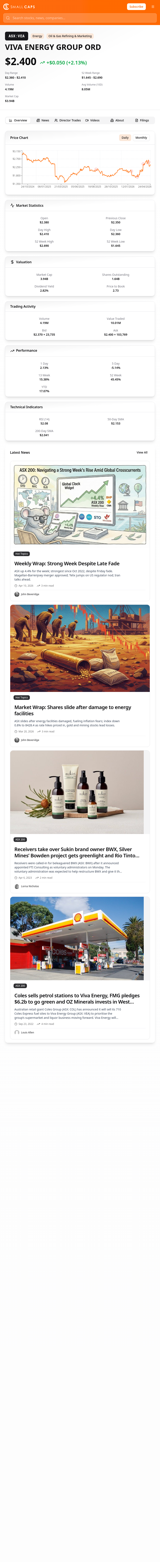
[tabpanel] (80, 587)
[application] (80, 170)
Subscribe (136, 7)
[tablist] (80, 120)
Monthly (141, 138)
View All (142, 452)
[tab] (18, 120)
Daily (125, 138)
